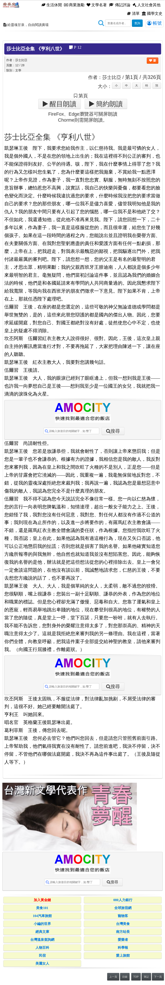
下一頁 (158, 976)
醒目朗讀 (62, 104)
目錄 (124, 976)
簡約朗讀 (108, 104)
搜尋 (115, 431)
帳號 (154, 23)
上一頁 (113, 976)
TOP (136, 976)
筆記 (146, 976)
